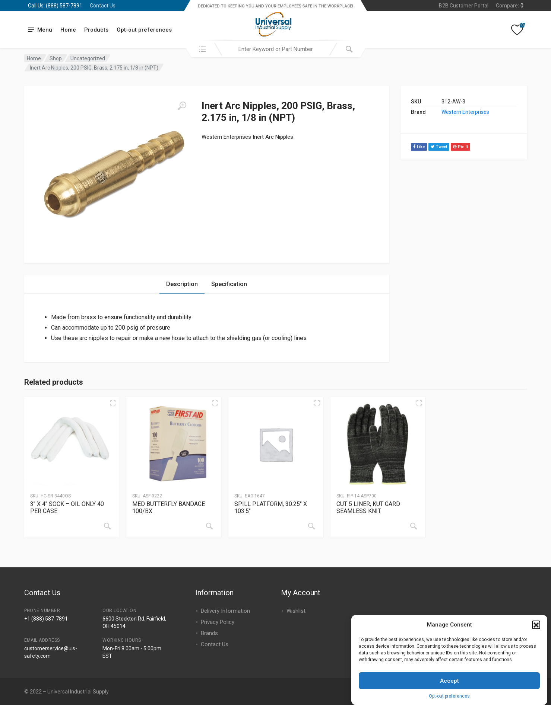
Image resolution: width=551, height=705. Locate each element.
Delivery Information (225, 611)
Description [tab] (182, 284)
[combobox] (275, 49)
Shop (56, 58)
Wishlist (295, 611)
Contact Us (102, 6)
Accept (449, 685)
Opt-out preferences (449, 701)
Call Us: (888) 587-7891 (55, 6)
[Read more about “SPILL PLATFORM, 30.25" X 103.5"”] (311, 526)
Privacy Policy (217, 622)
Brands (209, 633)
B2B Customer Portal (463, 6)
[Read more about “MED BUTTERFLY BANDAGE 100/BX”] (209, 526)
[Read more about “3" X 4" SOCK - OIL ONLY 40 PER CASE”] (107, 526)
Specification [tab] (229, 284)
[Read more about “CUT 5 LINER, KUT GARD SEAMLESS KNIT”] (413, 526)
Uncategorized (87, 58)
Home (68, 29)
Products (96, 29)
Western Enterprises (465, 112)
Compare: (509, 6)
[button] (536, 629)
